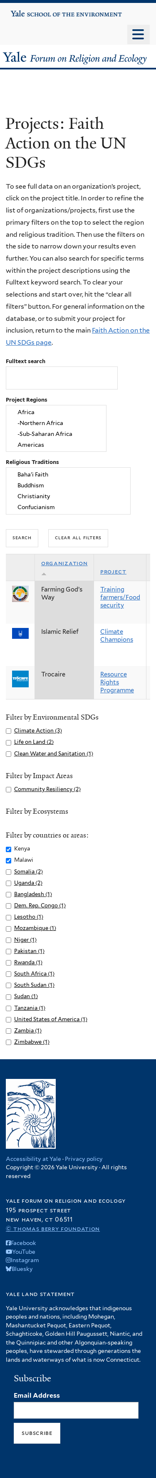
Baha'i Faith (68, 474)
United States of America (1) (50, 1019)
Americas (56, 444)
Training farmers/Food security (120, 597)
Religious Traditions (32, 462)
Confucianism (68, 507)
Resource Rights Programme (117, 682)
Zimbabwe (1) (32, 1042)
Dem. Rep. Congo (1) (40, 905)
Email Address (37, 1395)
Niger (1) (25, 940)
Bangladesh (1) (33, 894)
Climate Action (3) (38, 730)
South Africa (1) (34, 974)
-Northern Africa (56, 423)
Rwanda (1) (28, 962)
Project (113, 571)
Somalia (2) (28, 871)
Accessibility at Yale (33, 1158)
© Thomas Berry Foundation (53, 1228)
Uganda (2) (28, 883)
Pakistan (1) (29, 951)
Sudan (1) (26, 996)
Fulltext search (25, 361)
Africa (56, 412)
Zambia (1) (28, 1030)
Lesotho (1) (28, 917)
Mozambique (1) (35, 928)
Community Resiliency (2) (47, 789)
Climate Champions (116, 635)
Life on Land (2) (34, 742)
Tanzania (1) (29, 1008)
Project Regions (26, 400)
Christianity (68, 496)
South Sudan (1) (34, 985)
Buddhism (68, 485)
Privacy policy (84, 1158)
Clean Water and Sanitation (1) (53, 754)
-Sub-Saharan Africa (56, 433)
